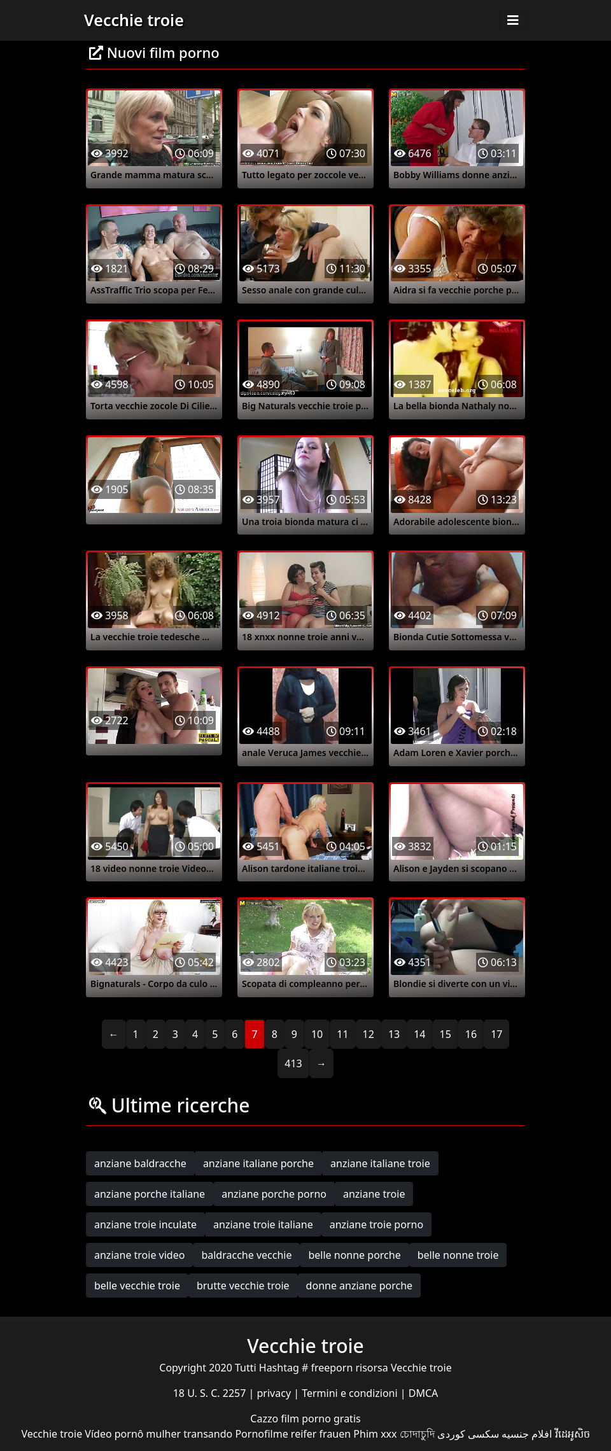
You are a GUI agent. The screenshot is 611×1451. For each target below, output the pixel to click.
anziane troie (374, 1194)
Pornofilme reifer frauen (293, 1434)
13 (394, 1034)
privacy (275, 1393)
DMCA (424, 1393)
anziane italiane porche (258, 1163)
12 (368, 1034)
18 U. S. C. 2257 (211, 1393)
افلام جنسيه (527, 1434)
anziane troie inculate (145, 1224)
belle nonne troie (458, 1255)
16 (471, 1034)
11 (342, 1034)
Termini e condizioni (351, 1393)
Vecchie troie (134, 20)
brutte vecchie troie (243, 1286)
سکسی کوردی (468, 1434)
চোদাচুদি (417, 1434)
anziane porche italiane (149, 1194)
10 (317, 1034)
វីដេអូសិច (572, 1434)
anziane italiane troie (380, 1163)
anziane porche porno (274, 1194)
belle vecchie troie (137, 1286)
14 (419, 1034)
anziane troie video (139, 1255)
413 (293, 1063)
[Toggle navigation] (513, 20)
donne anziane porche (359, 1286)
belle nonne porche (354, 1255)
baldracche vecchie (246, 1255)
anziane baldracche (140, 1163)
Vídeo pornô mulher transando (158, 1434)
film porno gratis (320, 1419)
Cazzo (265, 1419)
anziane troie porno (376, 1224)
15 (445, 1034)
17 (496, 1034)
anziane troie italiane (263, 1224)
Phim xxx (375, 1434)
